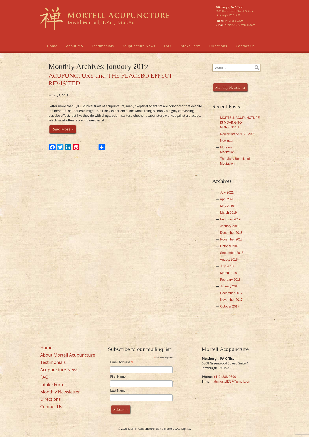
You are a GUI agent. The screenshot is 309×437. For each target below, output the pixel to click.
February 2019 (230, 219)
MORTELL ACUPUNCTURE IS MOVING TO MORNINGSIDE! (240, 122)
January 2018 (229, 286)
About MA (74, 46)
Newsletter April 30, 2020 (237, 134)
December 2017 (231, 293)
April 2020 (227, 199)
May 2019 (227, 206)
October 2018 (229, 246)
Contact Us (245, 46)
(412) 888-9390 (234, 20)
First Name (118, 376)
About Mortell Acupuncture (67, 355)
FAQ (167, 46)
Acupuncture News (139, 46)
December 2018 (231, 232)
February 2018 (230, 279)
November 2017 (231, 299)
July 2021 (227, 192)
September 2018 (231, 252)
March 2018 (228, 273)
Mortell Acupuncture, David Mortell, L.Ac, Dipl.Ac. (104, 18)
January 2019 (229, 226)
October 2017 (229, 306)
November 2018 (231, 239)
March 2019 (228, 212)
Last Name (117, 390)
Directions (218, 46)
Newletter (227, 140)
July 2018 (227, 266)
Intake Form (190, 46)
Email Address (121, 362)
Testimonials (103, 46)
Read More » (63, 129)
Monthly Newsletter (230, 87)
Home (52, 46)
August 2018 (229, 259)
